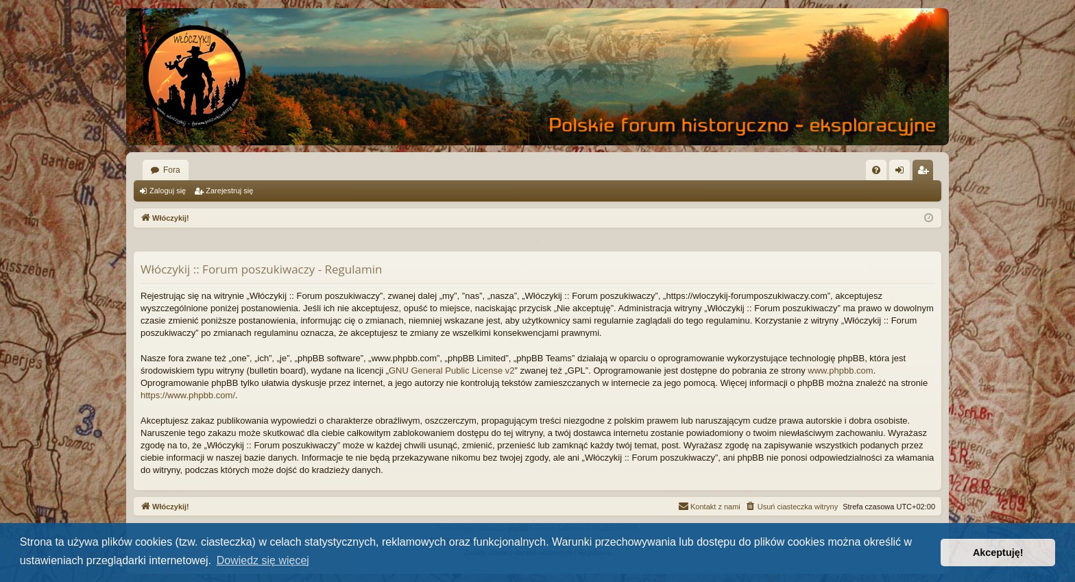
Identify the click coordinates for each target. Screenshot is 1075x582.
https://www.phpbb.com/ (188, 395)
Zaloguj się (167, 190)
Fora (171, 170)
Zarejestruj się (229, 190)
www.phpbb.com (840, 370)
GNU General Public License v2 (452, 370)
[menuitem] (876, 170)
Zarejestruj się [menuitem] (925, 172)
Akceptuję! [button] (998, 552)
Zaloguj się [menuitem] (902, 172)
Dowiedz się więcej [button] (263, 560)
